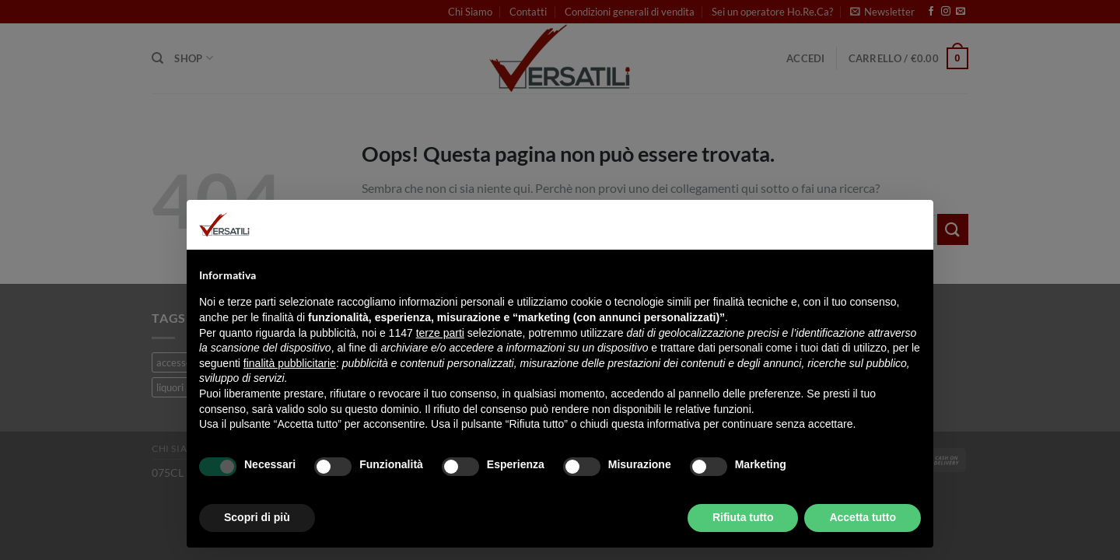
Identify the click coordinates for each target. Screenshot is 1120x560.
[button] (913, 224)
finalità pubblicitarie (289, 363)
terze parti (440, 333)
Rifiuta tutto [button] (743, 517)
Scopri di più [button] (257, 517)
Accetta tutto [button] (862, 517)
